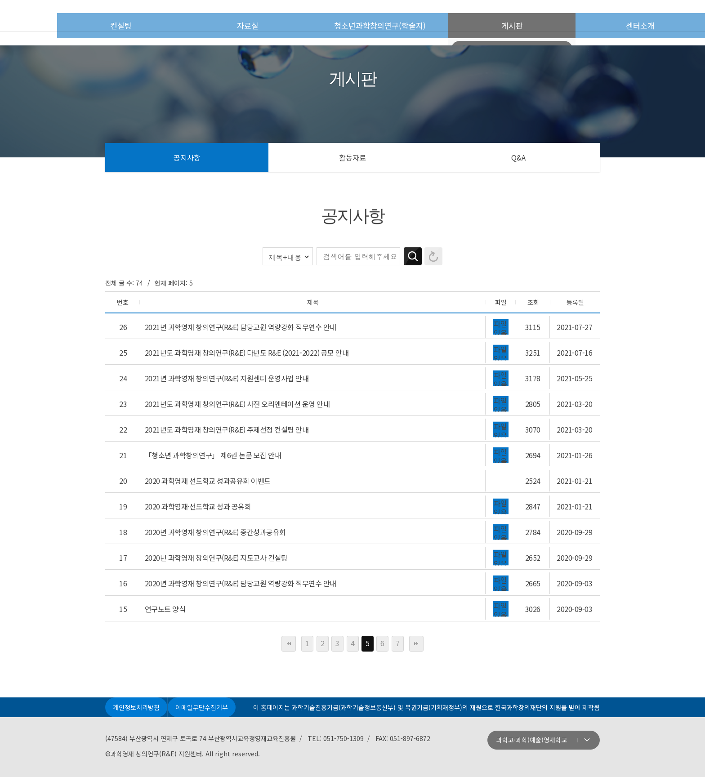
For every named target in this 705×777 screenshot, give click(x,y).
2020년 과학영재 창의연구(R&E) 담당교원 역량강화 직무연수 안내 (240, 544)
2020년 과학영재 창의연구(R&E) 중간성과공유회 (215, 500)
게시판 (542, 16)
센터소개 (647, 16)
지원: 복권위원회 (538, 757)
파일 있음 (501, 324)
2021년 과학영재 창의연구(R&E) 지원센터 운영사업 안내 (226, 368)
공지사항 (187, 157)
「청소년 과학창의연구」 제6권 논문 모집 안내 (212, 434)
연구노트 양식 (164, 566)
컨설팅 (183, 16)
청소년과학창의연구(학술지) (411, 16)
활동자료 (352, 157)
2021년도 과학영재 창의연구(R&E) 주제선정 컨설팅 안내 (226, 412)
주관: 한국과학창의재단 (291, 757)
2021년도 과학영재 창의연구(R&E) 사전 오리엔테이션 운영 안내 (237, 390)
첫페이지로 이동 (65, 16)
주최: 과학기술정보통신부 (167, 757)
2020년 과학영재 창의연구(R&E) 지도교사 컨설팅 (215, 522)
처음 (288, 600)
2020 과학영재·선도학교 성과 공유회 (197, 478)
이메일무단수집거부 (205, 665)
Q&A (518, 157)
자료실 (280, 16)
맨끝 (416, 600)
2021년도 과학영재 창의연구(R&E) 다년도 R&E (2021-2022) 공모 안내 (246, 346)
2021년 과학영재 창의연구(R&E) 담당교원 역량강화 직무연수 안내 (240, 324)
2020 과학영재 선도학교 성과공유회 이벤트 (207, 456)
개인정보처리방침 (137, 665)
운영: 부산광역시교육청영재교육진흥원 (414, 757)
